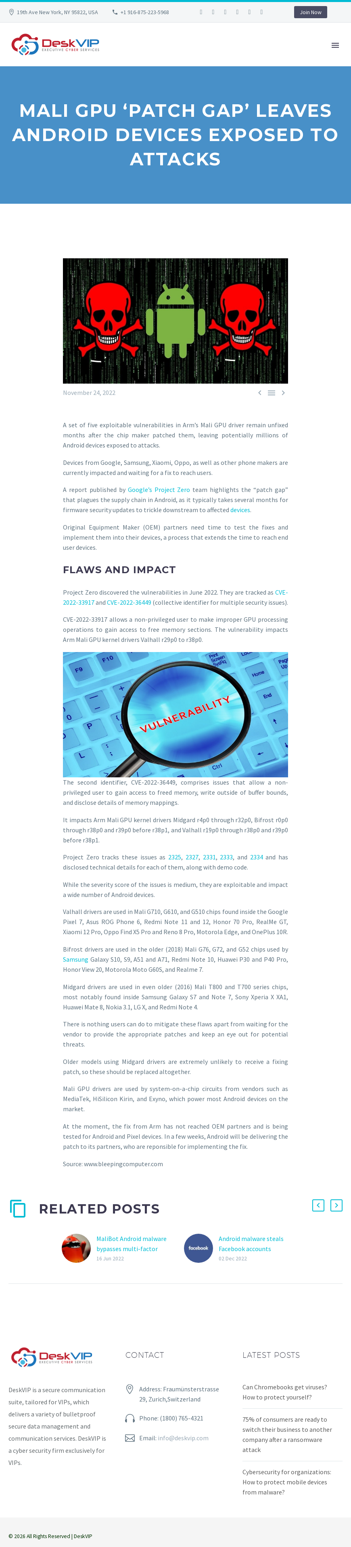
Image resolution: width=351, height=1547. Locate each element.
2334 (256, 857)
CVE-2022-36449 (129, 602)
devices (240, 510)
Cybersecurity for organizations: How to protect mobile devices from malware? (286, 1482)
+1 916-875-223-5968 (145, 12)
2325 (174, 857)
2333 (226, 857)
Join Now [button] (311, 12)
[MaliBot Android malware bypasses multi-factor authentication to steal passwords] (79, 1248)
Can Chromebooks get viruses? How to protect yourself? (284, 1392)
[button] (318, 1205)
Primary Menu (335, 45)
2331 (209, 857)
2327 (192, 857)
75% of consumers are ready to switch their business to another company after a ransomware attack (287, 1434)
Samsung (76, 959)
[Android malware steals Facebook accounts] (201, 1248)
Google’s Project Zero (159, 489)
